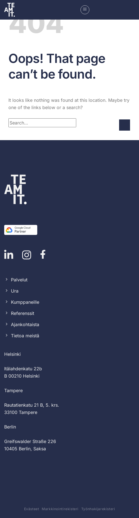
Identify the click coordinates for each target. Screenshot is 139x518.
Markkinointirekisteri (60, 509)
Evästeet (31, 509)
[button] (84, 9)
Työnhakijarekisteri (98, 509)
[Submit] (124, 124)
